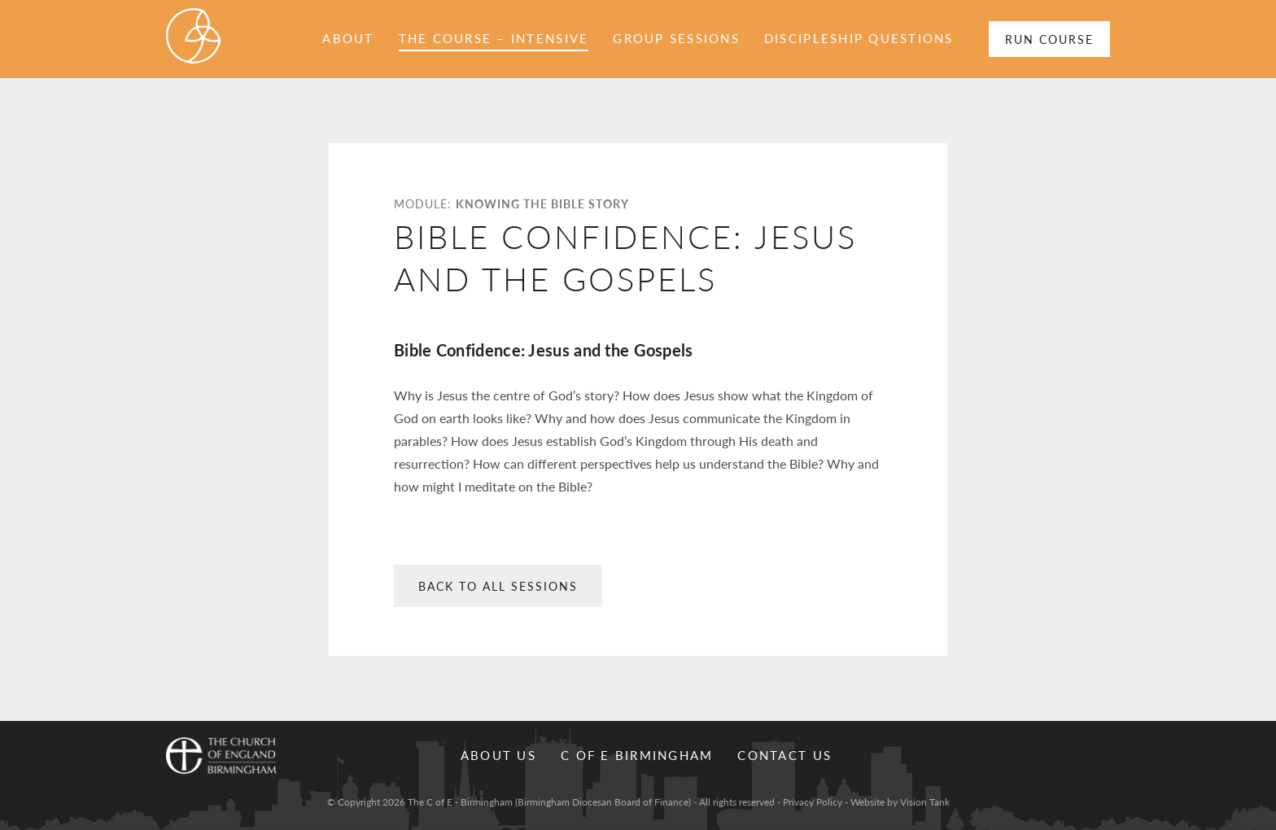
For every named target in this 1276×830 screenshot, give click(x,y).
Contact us (784, 754)
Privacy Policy (812, 802)
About (348, 37)
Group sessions (676, 37)
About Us (498, 754)
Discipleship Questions (859, 37)
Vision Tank (925, 802)
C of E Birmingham (637, 754)
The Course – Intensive (494, 37)
